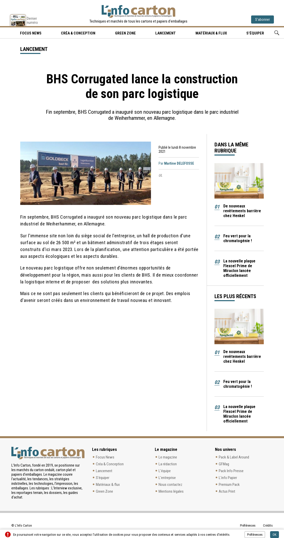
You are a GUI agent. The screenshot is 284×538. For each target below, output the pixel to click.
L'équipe (165, 471)
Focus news (30, 33)
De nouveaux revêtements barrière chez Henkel (242, 211)
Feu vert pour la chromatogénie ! (237, 238)
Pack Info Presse (231, 471)
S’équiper (255, 33)
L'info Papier (228, 477)
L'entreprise (167, 477)
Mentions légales (171, 491)
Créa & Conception (78, 33)
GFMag (224, 464)
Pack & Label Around (234, 457)
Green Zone (125, 33)
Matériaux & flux (211, 33)
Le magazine (168, 457)
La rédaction (168, 464)
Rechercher (276, 32)
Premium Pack (229, 484)
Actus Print (227, 491)
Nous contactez (170, 484)
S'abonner (262, 19)
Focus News (105, 457)
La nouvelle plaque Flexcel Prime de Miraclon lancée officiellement (239, 268)
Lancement (165, 33)
